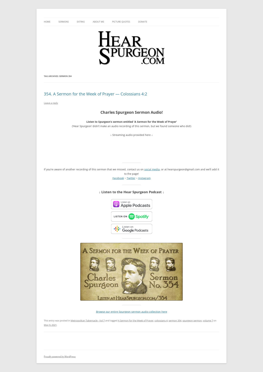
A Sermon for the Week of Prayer (135, 320)
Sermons (63, 21)
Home (47, 21)
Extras (81, 21)
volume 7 (208, 320)
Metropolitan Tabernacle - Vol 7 (88, 320)
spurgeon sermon (192, 320)
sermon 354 (175, 320)
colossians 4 (161, 320)
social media (152, 169)
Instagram (144, 178)
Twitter (131, 178)
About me (98, 21)
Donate (142, 21)
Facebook (118, 178)
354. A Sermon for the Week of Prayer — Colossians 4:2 (95, 94)
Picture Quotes (121, 21)
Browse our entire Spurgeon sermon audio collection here (131, 311)
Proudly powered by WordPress (60, 356)
